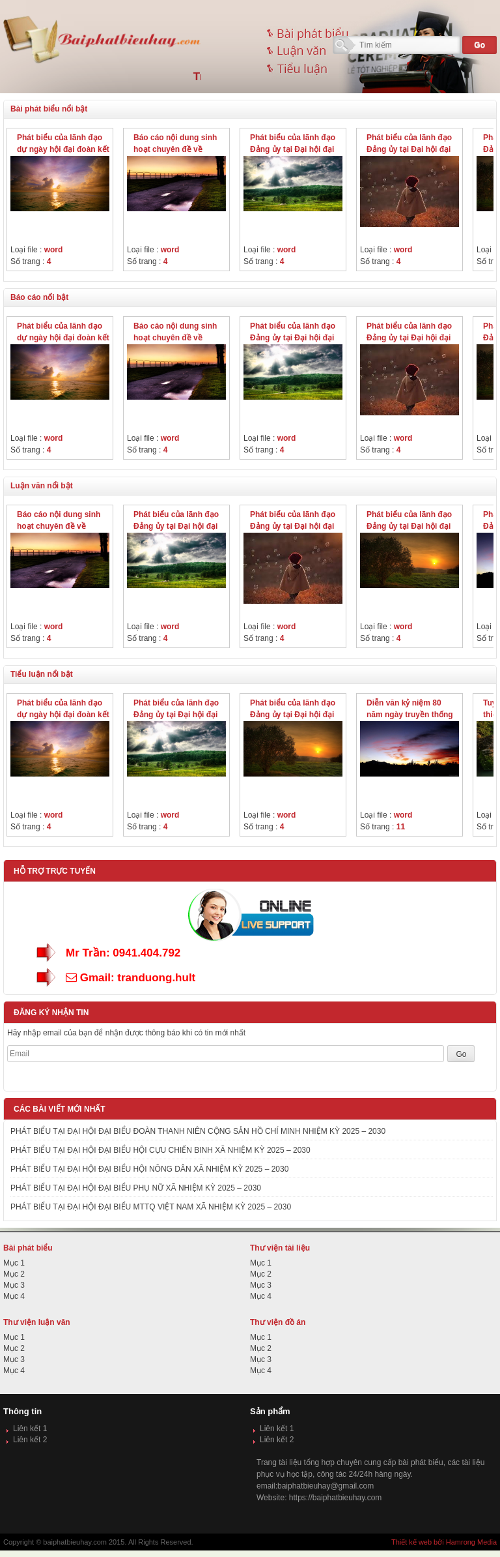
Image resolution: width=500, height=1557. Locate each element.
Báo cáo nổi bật (39, 297)
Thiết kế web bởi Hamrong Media (444, 1542)
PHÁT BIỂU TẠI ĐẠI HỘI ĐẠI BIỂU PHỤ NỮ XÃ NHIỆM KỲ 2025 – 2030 (135, 1188)
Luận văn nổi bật (41, 485)
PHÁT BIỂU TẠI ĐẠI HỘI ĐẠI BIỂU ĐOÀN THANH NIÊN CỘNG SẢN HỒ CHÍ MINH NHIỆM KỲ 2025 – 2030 (197, 1131)
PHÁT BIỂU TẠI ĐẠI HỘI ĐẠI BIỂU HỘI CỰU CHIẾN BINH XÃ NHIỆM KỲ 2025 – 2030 (160, 1150)
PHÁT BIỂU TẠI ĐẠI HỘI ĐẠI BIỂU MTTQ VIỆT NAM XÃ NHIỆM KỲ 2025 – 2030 (150, 1206)
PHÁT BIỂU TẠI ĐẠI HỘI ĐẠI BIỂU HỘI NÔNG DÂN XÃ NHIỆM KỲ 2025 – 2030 (149, 1169)
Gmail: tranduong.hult (130, 977)
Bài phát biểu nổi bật (48, 108)
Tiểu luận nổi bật (41, 674)
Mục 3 (14, 1285)
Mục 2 (14, 1274)
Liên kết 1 (30, 1428)
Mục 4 (14, 1296)
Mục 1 (14, 1263)
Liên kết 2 (30, 1439)
